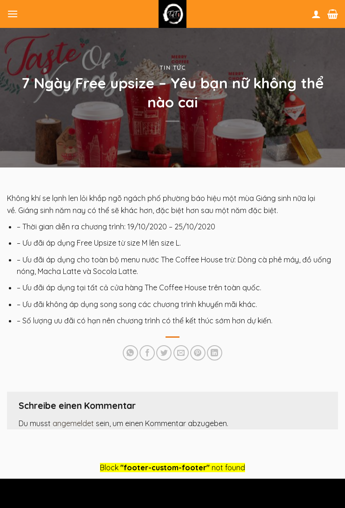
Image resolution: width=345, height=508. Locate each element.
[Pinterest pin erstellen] (198, 353)
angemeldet (73, 423)
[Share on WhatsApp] (130, 353)
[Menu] (12, 13)
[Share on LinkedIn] (214, 353)
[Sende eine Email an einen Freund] (181, 353)
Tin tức (172, 67)
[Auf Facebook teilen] (147, 353)
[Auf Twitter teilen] (164, 353)
